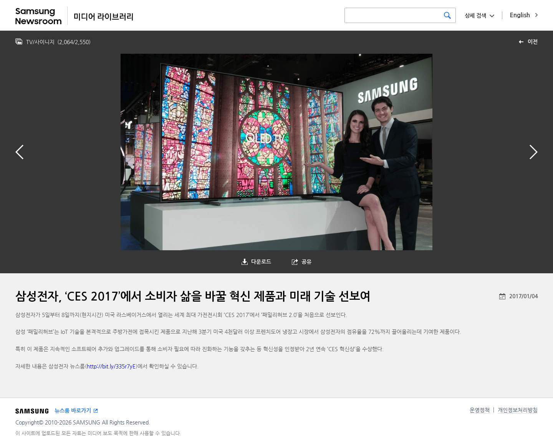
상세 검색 (475, 15)
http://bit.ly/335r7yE (111, 366)
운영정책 (480, 410)
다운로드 (261, 261)
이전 (533, 42)
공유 (306, 261)
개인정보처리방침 (518, 410)
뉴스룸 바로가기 (73, 410)
